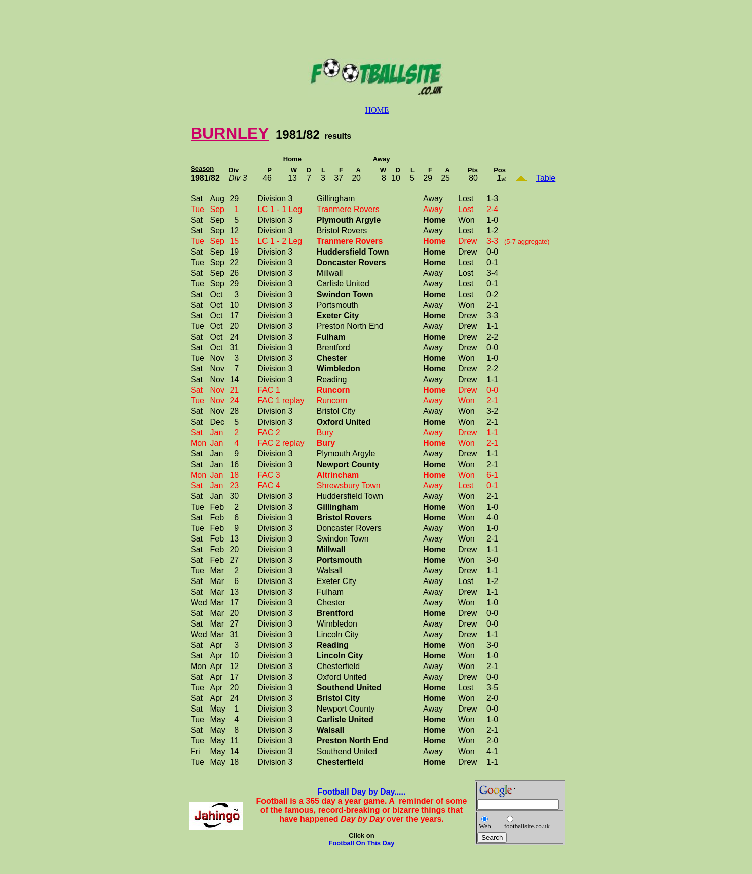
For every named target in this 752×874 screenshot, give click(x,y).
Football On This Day (361, 843)
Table (545, 178)
